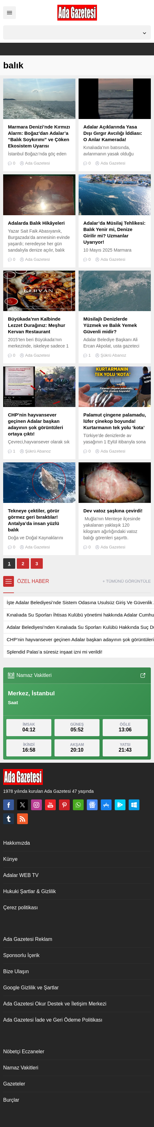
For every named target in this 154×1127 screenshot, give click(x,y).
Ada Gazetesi (37, 163)
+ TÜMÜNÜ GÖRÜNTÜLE (126, 581)
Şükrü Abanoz (113, 355)
